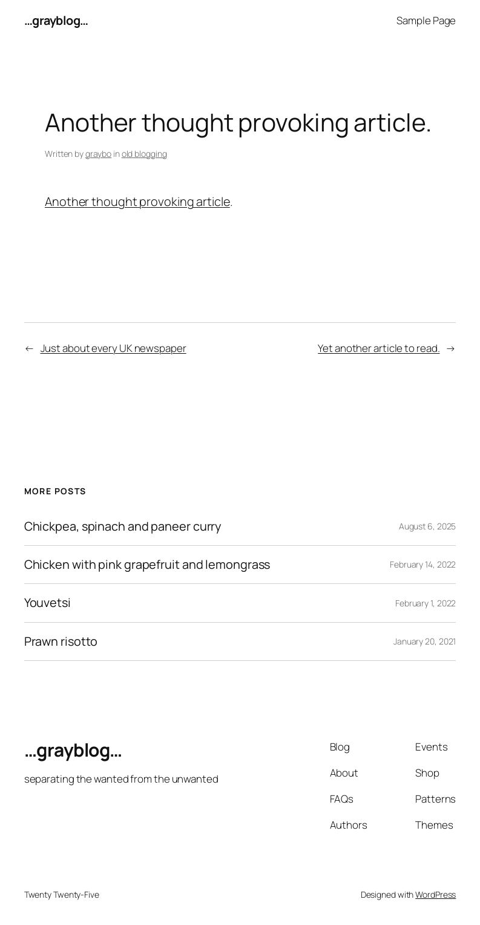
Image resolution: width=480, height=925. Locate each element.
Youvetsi (47, 602)
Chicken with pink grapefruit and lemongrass (147, 564)
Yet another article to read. (378, 348)
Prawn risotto (61, 641)
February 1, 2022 (425, 603)
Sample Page (426, 20)
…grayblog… (56, 20)
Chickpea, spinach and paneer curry (123, 526)
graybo (98, 153)
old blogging (144, 153)
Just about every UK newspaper (113, 348)
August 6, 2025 (427, 526)
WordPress (435, 894)
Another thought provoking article (137, 201)
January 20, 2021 (424, 641)
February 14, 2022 (423, 564)
